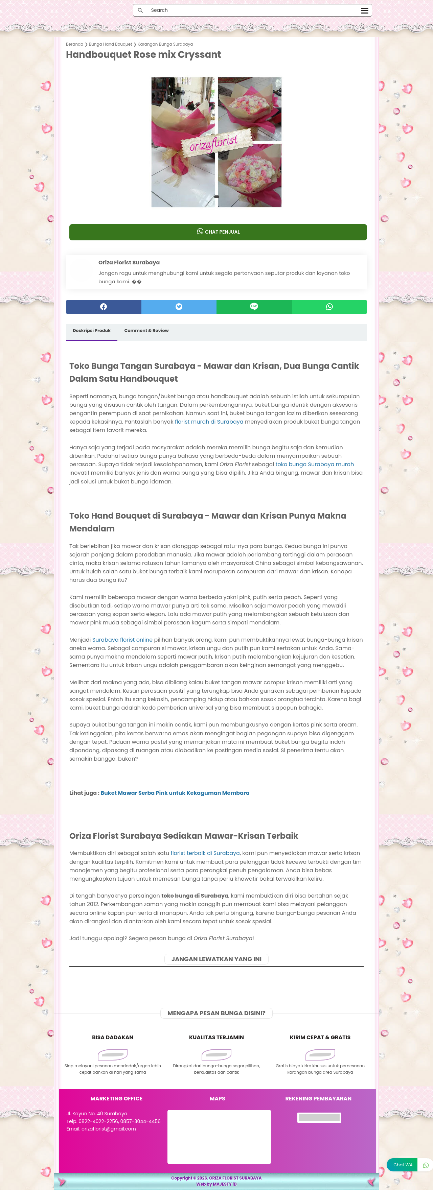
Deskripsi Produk (92, 330)
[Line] (254, 307)
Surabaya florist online (122, 640)
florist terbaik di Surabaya (205, 853)
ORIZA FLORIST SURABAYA (235, 1178)
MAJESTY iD (225, 1184)
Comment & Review (146, 330)
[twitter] (179, 307)
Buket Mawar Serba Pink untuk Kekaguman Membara (174, 793)
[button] (216, 196)
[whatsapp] (329, 307)
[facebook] (103, 307)
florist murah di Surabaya (209, 422)
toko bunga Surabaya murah (315, 464)
